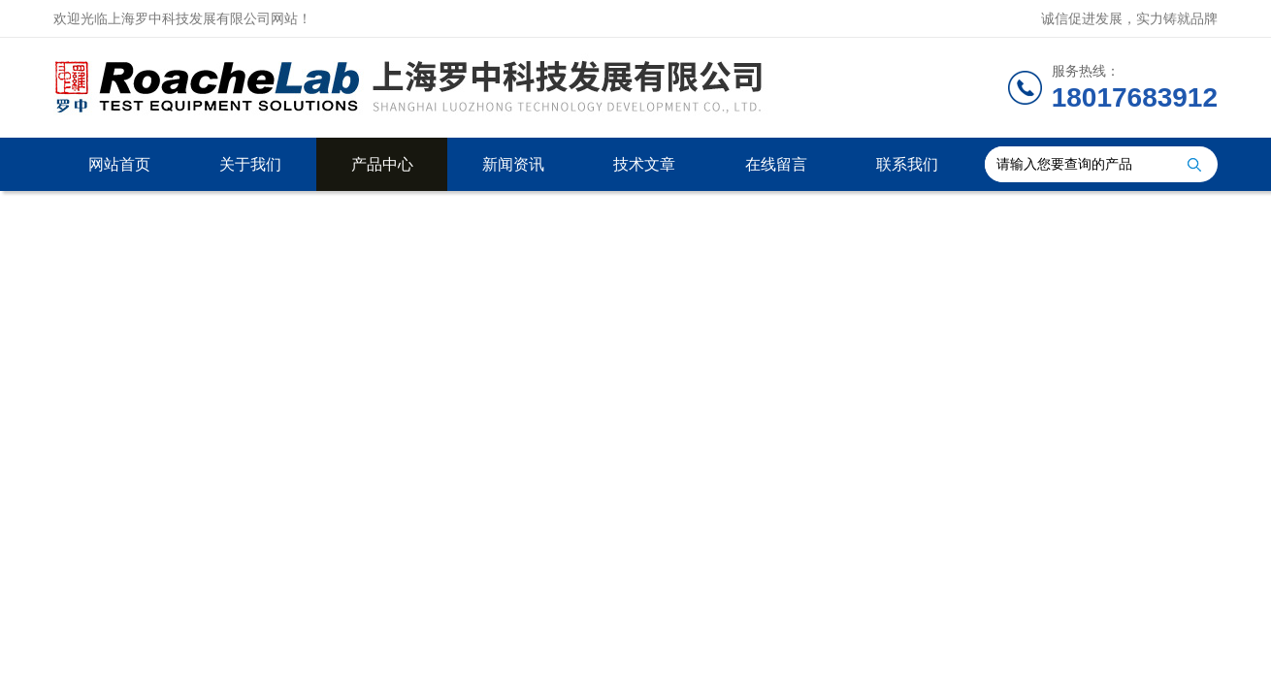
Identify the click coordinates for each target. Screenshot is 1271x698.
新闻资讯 (513, 164)
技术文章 (644, 164)
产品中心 (382, 164)
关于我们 (250, 164)
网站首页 (119, 164)
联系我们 (907, 164)
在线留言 (776, 164)
